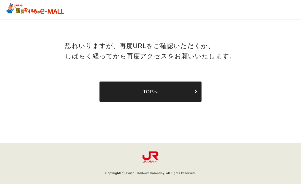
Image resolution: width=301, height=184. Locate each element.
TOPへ (150, 91)
